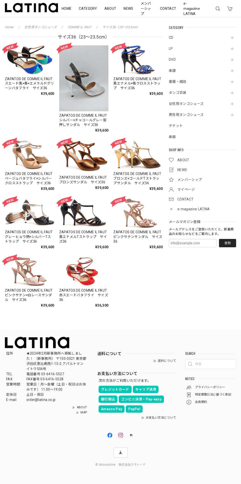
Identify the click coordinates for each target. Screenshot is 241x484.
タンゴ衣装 (177, 93)
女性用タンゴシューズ (186, 104)
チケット (176, 126)
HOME (66, 9)
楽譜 (172, 71)
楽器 (172, 137)
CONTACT (168, 9)
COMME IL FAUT (80, 27)
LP (171, 48)
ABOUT (110, 9)
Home (9, 27)
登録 (227, 243)
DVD (172, 60)
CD (171, 37)
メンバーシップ (146, 8)
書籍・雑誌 (177, 82)
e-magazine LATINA (192, 8)
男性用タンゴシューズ (186, 115)
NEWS (128, 9)
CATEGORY (88, 9)
